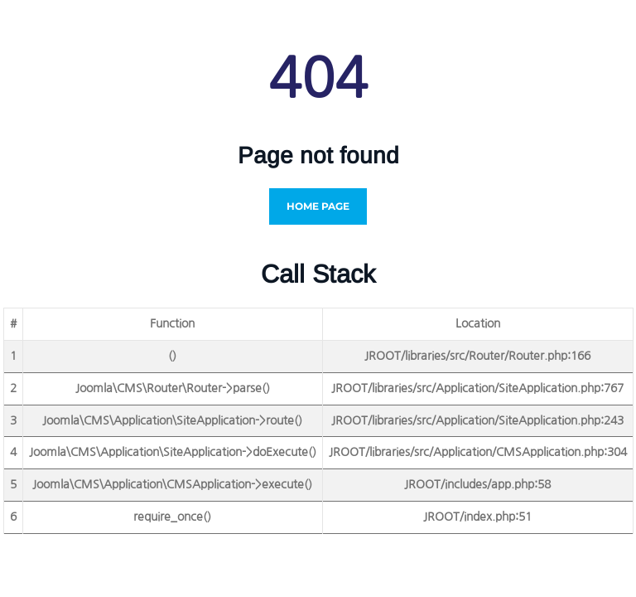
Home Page (318, 206)
